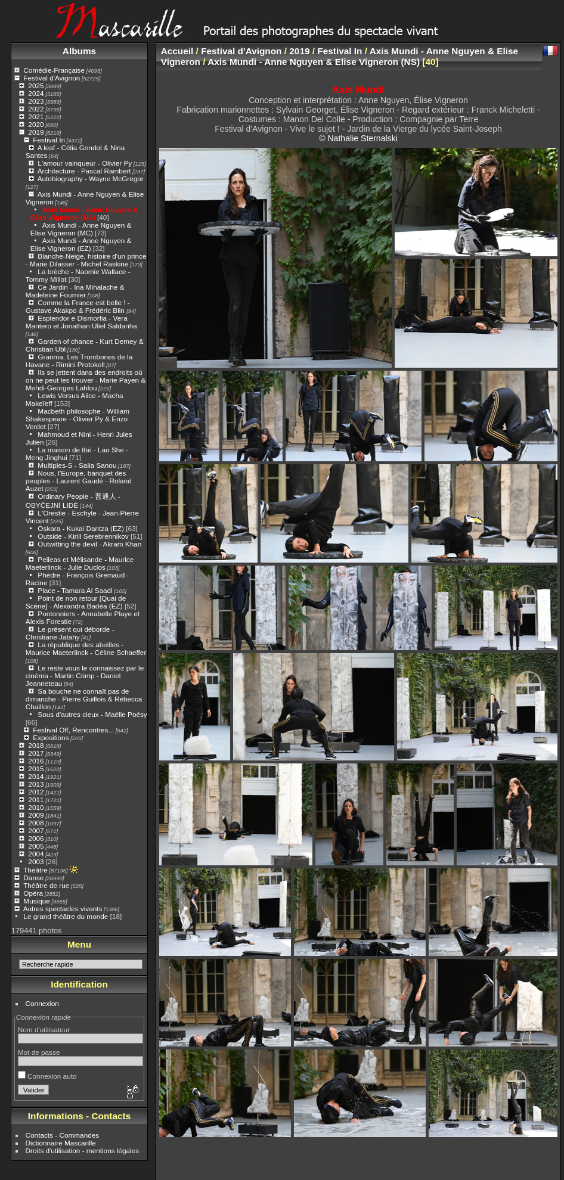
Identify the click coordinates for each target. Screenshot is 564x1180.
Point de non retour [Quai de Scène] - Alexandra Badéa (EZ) (76, 602)
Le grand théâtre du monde (65, 916)
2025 (36, 85)
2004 (36, 854)
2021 (36, 116)
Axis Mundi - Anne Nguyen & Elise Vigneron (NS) (84, 213)
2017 (36, 753)
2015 (36, 768)
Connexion (42, 1003)
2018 (36, 745)
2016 (36, 761)
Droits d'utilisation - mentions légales (83, 1150)
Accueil (177, 51)
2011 (36, 799)
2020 (36, 124)
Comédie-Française (54, 70)
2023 (36, 101)
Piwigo (301, 1170)
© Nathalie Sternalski (358, 138)
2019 (36, 132)
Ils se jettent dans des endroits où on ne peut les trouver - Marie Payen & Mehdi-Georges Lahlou (85, 380)
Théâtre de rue (46, 885)
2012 (36, 792)
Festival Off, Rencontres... (73, 730)
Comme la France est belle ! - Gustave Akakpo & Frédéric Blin (78, 306)
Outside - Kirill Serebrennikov (83, 536)
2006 (36, 838)
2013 (36, 784)
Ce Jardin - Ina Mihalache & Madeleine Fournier (75, 291)
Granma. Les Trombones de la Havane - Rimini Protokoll (79, 360)
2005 (36, 846)
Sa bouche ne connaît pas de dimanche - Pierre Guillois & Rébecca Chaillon (84, 698)
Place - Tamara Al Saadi (75, 590)
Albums (79, 51)
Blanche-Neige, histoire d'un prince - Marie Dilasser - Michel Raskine (86, 260)
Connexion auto (47, 1076)
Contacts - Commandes (63, 1135)
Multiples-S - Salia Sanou (77, 465)
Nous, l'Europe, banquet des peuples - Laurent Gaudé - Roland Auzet (79, 480)
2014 (36, 776)
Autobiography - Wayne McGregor (91, 178)
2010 (36, 807)
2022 (36, 109)
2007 (36, 830)
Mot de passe (39, 1052)
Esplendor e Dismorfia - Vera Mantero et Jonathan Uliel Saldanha (81, 322)
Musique (36, 901)
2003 (36, 861)
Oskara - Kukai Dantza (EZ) (81, 528)
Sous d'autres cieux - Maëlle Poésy (92, 714)
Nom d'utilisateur (44, 1029)
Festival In (49, 140)
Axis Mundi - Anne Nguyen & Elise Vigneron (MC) (81, 229)
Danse (33, 877)
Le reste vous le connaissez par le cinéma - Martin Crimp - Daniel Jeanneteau (85, 675)
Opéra (33, 893)
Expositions (51, 737)
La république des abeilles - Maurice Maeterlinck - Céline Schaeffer (86, 648)
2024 (36, 93)
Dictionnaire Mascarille (61, 1143)
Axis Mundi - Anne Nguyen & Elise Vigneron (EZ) (81, 244)
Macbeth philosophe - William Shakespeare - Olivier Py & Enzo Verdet (77, 418)
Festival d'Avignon (51, 78)
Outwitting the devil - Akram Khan (89, 544)
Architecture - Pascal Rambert (84, 171)
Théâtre (35, 870)
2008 (36, 823)
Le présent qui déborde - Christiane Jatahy (70, 633)
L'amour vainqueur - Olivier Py (85, 163)
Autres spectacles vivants (63, 908)
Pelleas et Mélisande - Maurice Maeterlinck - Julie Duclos (80, 563)
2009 (36, 815)
